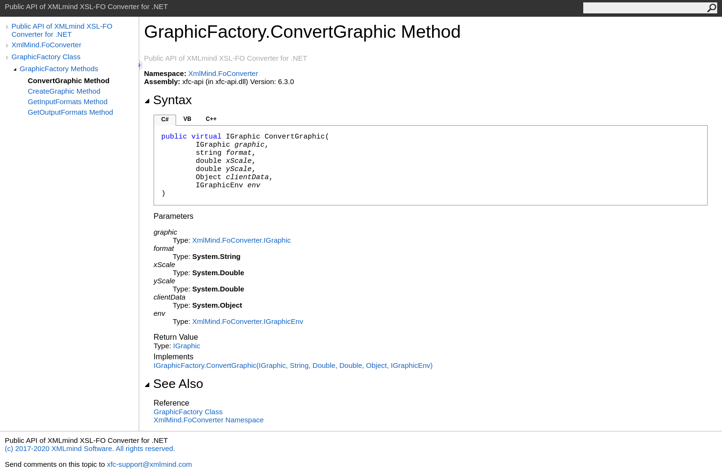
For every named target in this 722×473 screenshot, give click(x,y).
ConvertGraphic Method (69, 80)
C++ (211, 119)
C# (164, 119)
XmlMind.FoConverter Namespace (209, 420)
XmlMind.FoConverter (46, 45)
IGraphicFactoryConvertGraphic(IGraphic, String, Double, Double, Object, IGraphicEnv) (293, 365)
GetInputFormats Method (68, 101)
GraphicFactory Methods (59, 68)
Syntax (168, 100)
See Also (173, 383)
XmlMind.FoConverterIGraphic (241, 240)
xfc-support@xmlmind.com (149, 464)
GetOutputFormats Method (70, 112)
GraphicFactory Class (45, 57)
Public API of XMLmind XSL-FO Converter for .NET (61, 30)
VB (187, 119)
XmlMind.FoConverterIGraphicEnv (247, 321)
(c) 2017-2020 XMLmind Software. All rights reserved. (90, 448)
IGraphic (186, 346)
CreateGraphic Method (64, 91)
